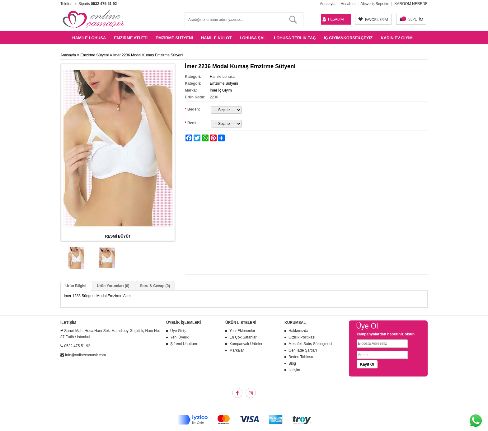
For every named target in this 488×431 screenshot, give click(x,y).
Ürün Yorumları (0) (113, 286)
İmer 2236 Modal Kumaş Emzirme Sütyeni (148, 55)
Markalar (236, 350)
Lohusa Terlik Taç (295, 38)
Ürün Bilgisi (75, 286)
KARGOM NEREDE (411, 4)
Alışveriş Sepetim (374, 4)
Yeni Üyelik (179, 337)
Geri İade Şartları (303, 350)
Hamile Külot (216, 38)
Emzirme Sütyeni (174, 38)
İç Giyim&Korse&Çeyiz (348, 38)
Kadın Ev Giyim (397, 38)
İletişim (294, 370)
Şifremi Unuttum (183, 344)
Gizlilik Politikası (302, 337)
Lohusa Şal (253, 38)
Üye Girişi (178, 331)
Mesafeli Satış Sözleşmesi (310, 344)
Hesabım (347, 4)
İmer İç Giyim (221, 90)
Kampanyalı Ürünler (245, 344)
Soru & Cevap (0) (155, 286)
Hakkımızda (298, 331)
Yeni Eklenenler (242, 331)
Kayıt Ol (367, 364)
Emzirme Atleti (131, 38)
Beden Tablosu (301, 357)
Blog (292, 363)
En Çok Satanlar (242, 337)
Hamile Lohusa (89, 38)
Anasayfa (328, 4)
